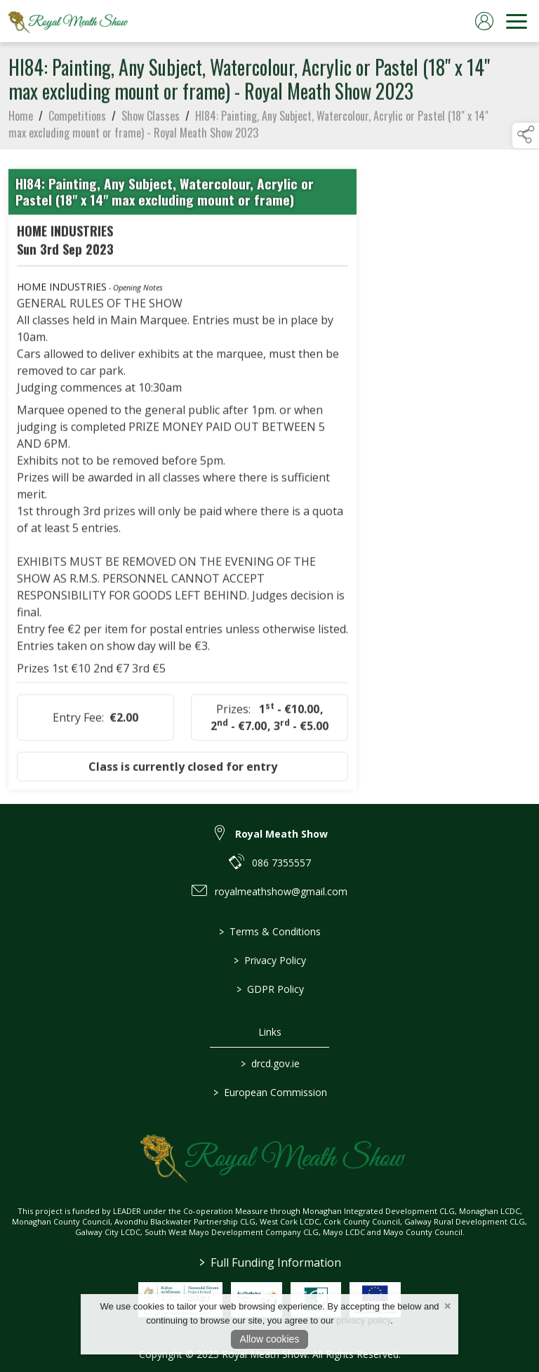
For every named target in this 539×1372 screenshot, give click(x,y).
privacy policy (363, 1320)
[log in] (484, 21)
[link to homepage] (67, 21)
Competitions (77, 122)
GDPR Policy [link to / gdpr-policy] (269, 989)
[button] (525, 135)
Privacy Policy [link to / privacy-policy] (270, 960)
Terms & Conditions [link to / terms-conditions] (270, 931)
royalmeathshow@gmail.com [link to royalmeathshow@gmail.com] (281, 891)
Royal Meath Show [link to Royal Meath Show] (281, 833)
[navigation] (516, 21)
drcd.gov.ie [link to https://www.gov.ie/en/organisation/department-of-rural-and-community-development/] (269, 1063)
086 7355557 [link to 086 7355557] (281, 862)
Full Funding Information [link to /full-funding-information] (269, 1262)
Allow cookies (270, 1339)
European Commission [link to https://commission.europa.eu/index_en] (269, 1092)
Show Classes (150, 122)
